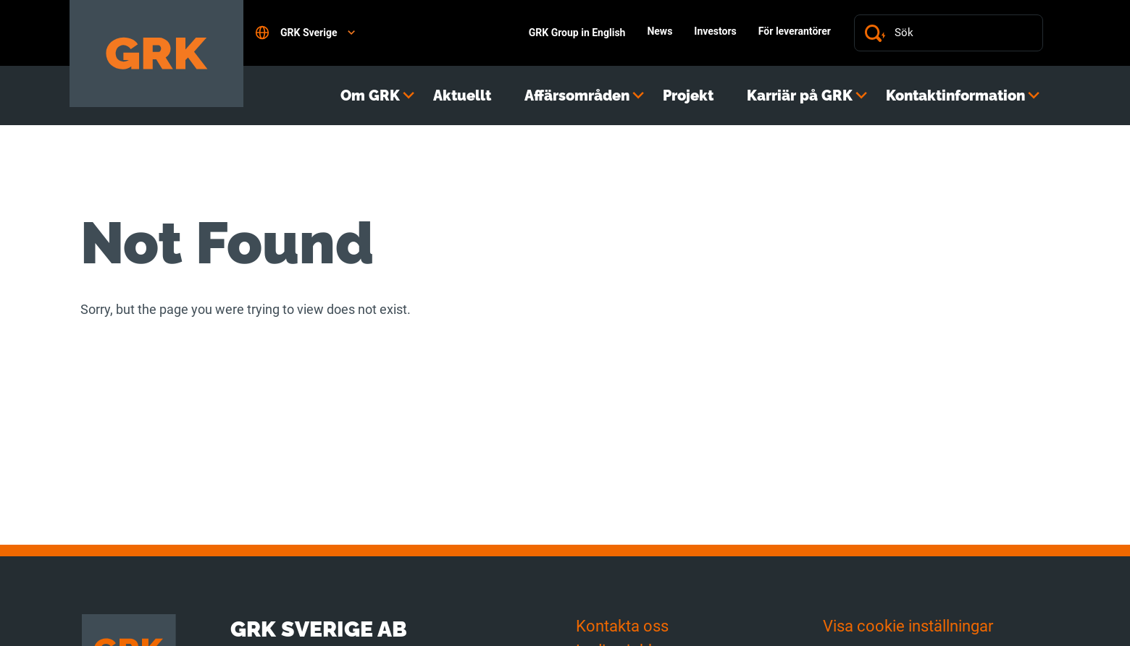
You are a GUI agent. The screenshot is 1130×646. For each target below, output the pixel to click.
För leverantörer (794, 31)
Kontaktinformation (955, 95)
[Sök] (963, 33)
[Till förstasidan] (156, 53)
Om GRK (370, 95)
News (659, 31)
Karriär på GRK (800, 95)
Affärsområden (576, 95)
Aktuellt (462, 95)
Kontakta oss (622, 626)
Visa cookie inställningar (908, 626)
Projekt (688, 95)
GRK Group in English (577, 32)
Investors (715, 31)
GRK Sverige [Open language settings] (305, 32)
